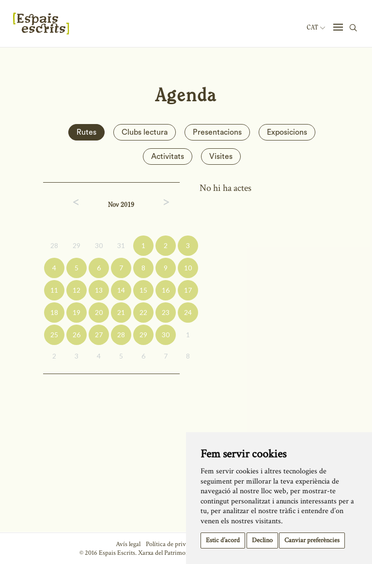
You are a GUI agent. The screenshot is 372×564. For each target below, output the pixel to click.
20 (99, 312)
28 (54, 245)
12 (76, 290)
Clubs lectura (145, 132)
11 (54, 290)
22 (143, 312)
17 (188, 290)
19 (76, 312)
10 (188, 268)
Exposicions (287, 132)
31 (121, 245)
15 (143, 290)
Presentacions (217, 132)
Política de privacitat (173, 544)
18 (54, 312)
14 (121, 290)
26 (76, 334)
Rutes (86, 132)
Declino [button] (262, 540)
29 (76, 245)
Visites (220, 156)
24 (188, 312)
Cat (316, 27)
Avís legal (128, 544)
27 (99, 334)
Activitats (167, 156)
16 (166, 290)
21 (121, 312)
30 (99, 245)
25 (54, 334)
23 (166, 312)
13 (99, 290)
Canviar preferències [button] (312, 540)
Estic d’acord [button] (223, 540)
